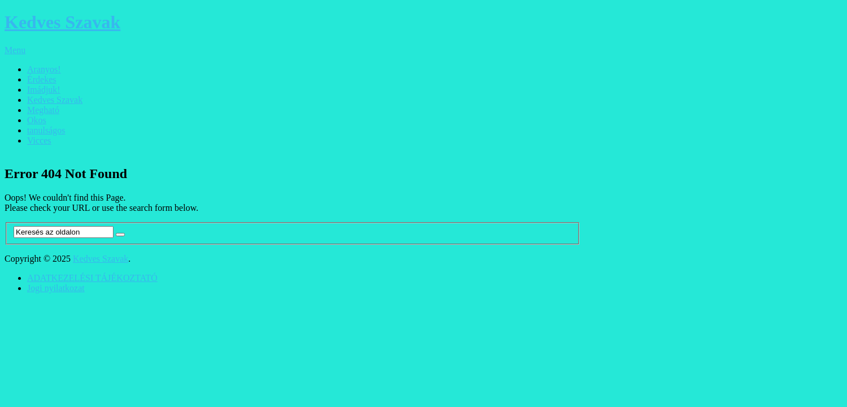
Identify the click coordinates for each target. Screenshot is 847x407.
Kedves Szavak (62, 22)
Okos (36, 120)
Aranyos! (44, 69)
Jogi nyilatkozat (56, 288)
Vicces (39, 140)
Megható (43, 110)
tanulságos (46, 130)
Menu (15, 50)
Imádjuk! (43, 89)
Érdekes (41, 79)
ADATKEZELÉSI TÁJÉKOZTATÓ (92, 278)
